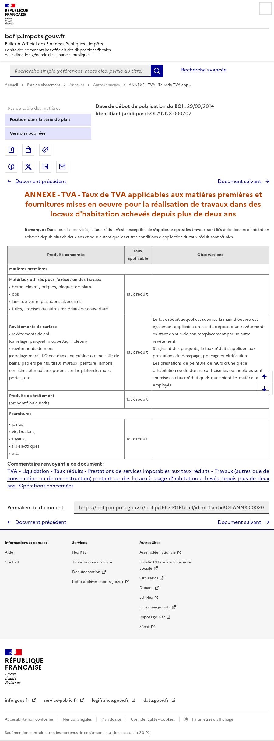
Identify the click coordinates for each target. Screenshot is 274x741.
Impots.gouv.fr (152, 617)
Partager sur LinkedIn (45, 167)
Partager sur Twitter (28, 167)
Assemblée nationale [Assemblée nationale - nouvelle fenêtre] (157, 552)
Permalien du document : (36, 507)
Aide (9, 552)
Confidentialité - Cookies (153, 719)
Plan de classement (44, 85)
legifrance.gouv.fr (111, 700)
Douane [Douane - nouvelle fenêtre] (146, 587)
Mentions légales (78, 719)
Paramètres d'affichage (212, 719)
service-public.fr (61, 700)
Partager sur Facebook (11, 167)
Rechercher (157, 71)
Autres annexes (107, 85)
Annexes (77, 85)
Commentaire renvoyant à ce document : (55, 463)
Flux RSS (79, 552)
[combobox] (80, 71)
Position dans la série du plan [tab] (40, 119)
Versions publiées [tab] (27, 133)
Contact (12, 562)
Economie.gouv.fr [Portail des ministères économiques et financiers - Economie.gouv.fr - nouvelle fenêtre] (154, 607)
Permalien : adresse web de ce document (45, 150)
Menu (265, 8)
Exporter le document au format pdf (11, 150)
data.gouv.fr (156, 700)
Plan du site (111, 719)
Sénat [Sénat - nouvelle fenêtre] (144, 626)
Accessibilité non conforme (29, 719)
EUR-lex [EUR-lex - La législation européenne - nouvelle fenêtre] (146, 597)
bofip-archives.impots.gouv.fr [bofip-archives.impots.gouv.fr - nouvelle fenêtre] (98, 581)
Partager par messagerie (62, 167)
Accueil (12, 85)
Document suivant (240, 181)
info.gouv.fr (17, 700)
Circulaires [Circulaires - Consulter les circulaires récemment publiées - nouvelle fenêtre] (148, 578)
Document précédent (40, 181)
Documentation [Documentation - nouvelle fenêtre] (86, 572)
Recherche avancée (204, 69)
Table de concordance (92, 562)
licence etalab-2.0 (128, 733)
